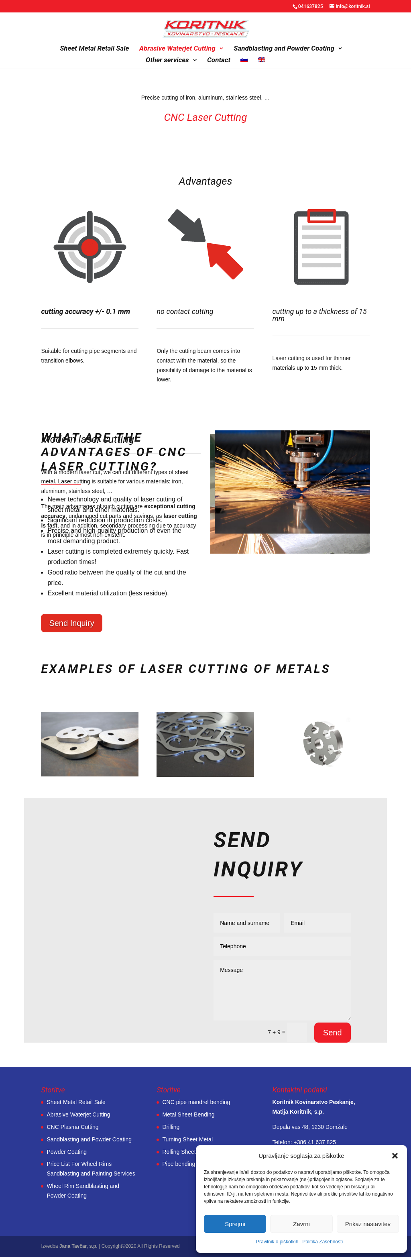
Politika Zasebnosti (322, 1242)
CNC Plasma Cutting (72, 1127)
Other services (167, 60)
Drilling (170, 1127)
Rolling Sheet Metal (186, 1152)
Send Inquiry (71, 623)
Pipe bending (178, 1164)
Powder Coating (67, 1152)
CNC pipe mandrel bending (196, 1102)
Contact (218, 60)
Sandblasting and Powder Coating (284, 48)
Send (332, 1032)
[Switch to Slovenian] (244, 63)
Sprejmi (235, 1223)
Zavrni (301, 1223)
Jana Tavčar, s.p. (78, 1246)
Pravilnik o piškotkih (277, 1242)
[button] (395, 1156)
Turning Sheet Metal (187, 1139)
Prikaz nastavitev (368, 1223)
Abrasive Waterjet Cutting (177, 48)
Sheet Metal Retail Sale (94, 48)
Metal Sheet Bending (188, 1114)
